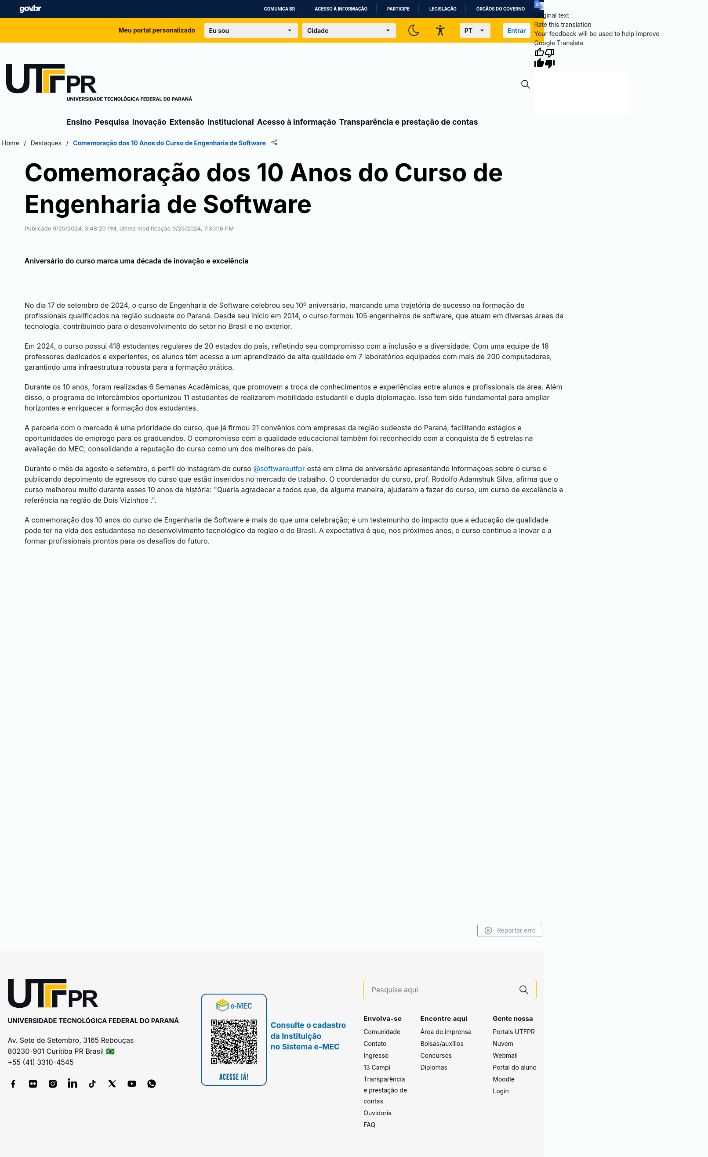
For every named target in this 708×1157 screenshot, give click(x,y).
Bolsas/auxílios (442, 1043)
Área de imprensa (446, 1031)
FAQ (369, 1124)
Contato (374, 1043)
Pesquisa (112, 121)
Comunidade (381, 1031)
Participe (398, 9)
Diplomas (434, 1067)
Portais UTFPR (514, 1031)
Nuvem (503, 1043)
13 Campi (376, 1067)
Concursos (436, 1055)
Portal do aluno (515, 1067)
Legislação (443, 9)
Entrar (517, 30)
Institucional (230, 121)
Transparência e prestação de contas (408, 121)
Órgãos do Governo (500, 9)
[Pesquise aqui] (442, 990)
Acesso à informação (341, 9)
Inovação (149, 121)
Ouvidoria (377, 1113)
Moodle (504, 1079)
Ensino (79, 121)
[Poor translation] (550, 57)
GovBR (30, 9)
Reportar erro (510, 930)
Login (501, 1091)
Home (10, 143)
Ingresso (375, 1055)
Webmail (505, 1055)
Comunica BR (279, 9)
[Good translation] (539, 57)
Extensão (187, 121)
